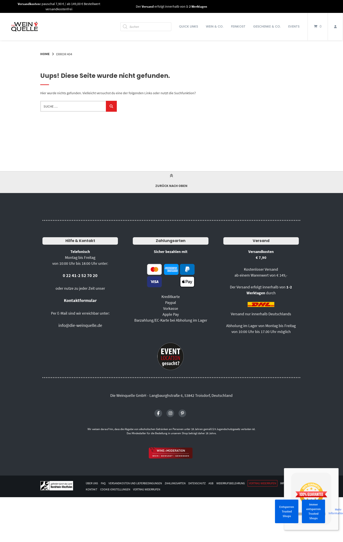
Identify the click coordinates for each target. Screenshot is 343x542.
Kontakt (110, 489)
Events (293, 26)
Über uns (92, 483)
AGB (221, 483)
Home (45, 54)
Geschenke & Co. (267, 26)
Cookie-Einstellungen (135, 489)
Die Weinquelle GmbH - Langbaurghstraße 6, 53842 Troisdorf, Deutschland (171, 395)
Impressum (93, 489)
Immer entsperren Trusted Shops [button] (313, 511)
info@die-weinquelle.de (80, 325)
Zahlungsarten (171, 240)
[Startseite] (24, 26)
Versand (261, 240)
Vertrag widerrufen (277, 483)
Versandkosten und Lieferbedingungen (139, 483)
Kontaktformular (80, 300)
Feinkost (238, 26)
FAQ (104, 483)
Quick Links (188, 26)
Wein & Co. (214, 26)
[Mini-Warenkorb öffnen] (318, 26)
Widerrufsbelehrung (242, 483)
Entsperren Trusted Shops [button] (286, 511)
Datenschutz (206, 483)
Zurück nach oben (171, 182)
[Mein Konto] (335, 26)
